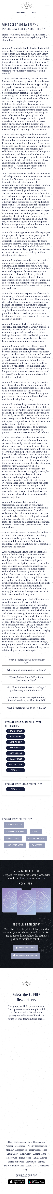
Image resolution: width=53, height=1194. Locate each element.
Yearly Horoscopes (38, 1149)
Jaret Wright (15, 742)
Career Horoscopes (15, 1146)
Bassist (36, 831)
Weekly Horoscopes (37, 1146)
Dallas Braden (15, 759)
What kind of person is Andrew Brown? (26, 670)
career (41, 878)
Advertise (31, 1161)
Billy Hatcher (15, 764)
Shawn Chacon (15, 731)
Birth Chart (12, 1153)
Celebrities (11, 1157)
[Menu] (47, 6)
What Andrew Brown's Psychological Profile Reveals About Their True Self (26, 699)
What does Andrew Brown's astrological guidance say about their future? (26, 689)
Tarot (33, 12)
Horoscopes (22, 12)
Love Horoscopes (36, 1142)
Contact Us (43, 1165)
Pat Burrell (15, 748)
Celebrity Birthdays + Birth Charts (28, 34)
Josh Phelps (15, 736)
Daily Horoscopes (17, 1142)
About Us (31, 1165)
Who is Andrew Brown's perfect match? (26, 707)
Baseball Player (14, 824)
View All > (15, 770)
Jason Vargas (15, 753)
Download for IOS (25, 948)
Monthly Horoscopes (16, 1149)
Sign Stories (25, 1157)
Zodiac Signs (39, 1153)
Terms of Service (16, 1161)
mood (29, 878)
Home (5, 34)
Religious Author (36, 838)
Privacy (41, 1161)
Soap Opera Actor (15, 845)
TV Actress (37, 845)
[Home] (27, 5)
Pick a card (26, 884)
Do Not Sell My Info (14, 1165)
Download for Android (25, 955)
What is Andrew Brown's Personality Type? (27, 661)
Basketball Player (15, 831)
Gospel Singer (13, 838)
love (22, 878)
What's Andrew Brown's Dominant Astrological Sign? (26, 678)
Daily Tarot (25, 1153)
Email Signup (40, 1157)
